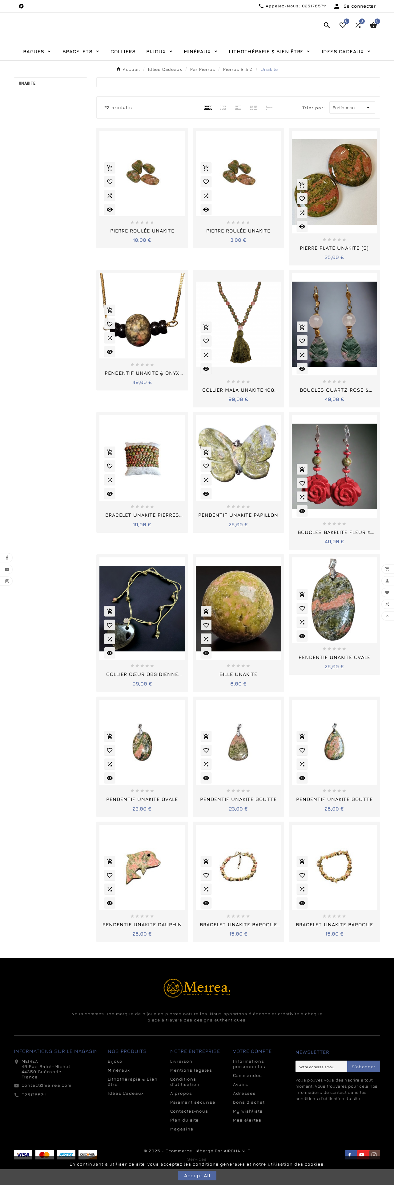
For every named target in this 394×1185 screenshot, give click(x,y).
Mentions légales (191, 1085)
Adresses (244, 1108)
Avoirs (240, 1099)
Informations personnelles (249, 1079)
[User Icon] (354, 6)
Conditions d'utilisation (184, 1097)
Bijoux (115, 1076)
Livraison (181, 1076)
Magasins (181, 1144)
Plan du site (184, 1135)
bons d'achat (249, 1117)
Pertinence (352, 123)
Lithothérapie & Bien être (133, 1097)
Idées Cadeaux (126, 1108)
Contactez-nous (189, 1126)
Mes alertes (247, 1135)
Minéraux (119, 1085)
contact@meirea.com (46, 1100)
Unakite (27, 98)
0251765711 (34, 1110)
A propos (181, 1108)
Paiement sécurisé (192, 1117)
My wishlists (248, 1126)
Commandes (247, 1091)
